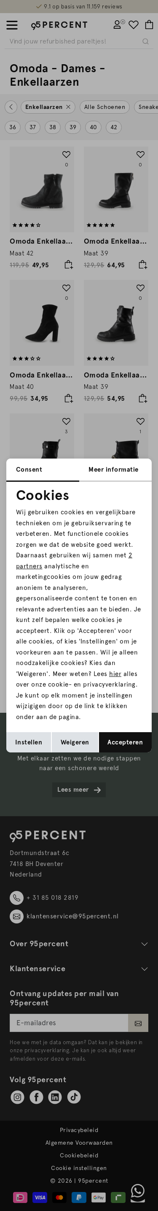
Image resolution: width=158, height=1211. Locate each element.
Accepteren (125, 742)
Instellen (29, 742)
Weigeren (75, 742)
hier (115, 674)
